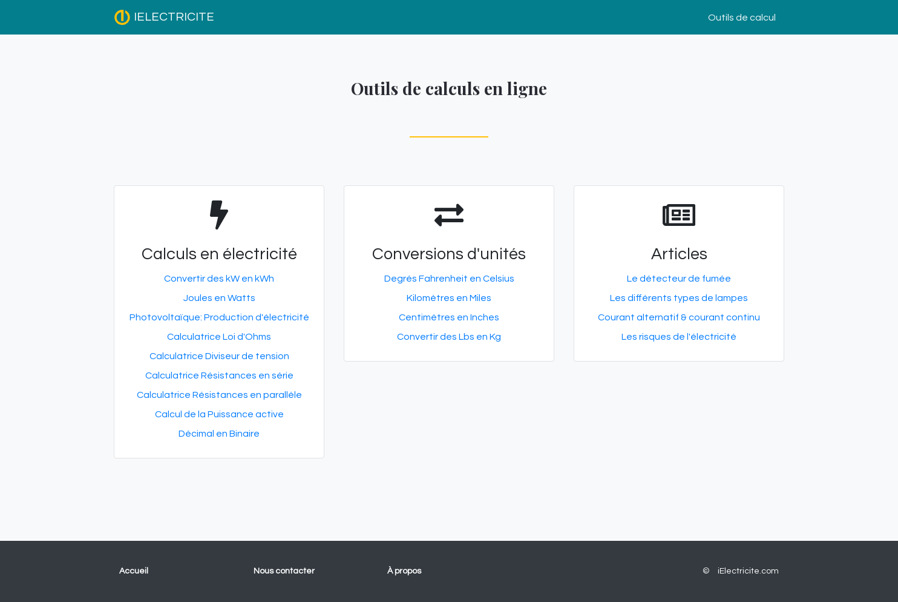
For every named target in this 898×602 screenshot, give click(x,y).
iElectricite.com (748, 571)
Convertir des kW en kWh (219, 278)
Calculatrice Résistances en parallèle (219, 395)
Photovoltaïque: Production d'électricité (219, 317)
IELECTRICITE (163, 17)
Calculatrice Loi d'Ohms (219, 337)
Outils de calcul (742, 17)
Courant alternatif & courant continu (679, 317)
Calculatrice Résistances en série (219, 375)
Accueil (133, 571)
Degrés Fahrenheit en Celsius (449, 278)
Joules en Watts (219, 298)
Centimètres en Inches (449, 317)
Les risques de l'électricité (678, 337)
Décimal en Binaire (219, 433)
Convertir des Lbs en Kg (449, 337)
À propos (404, 571)
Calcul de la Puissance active (219, 414)
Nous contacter (284, 571)
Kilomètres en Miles (449, 298)
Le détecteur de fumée (679, 278)
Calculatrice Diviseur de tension (219, 356)
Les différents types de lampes (679, 298)
